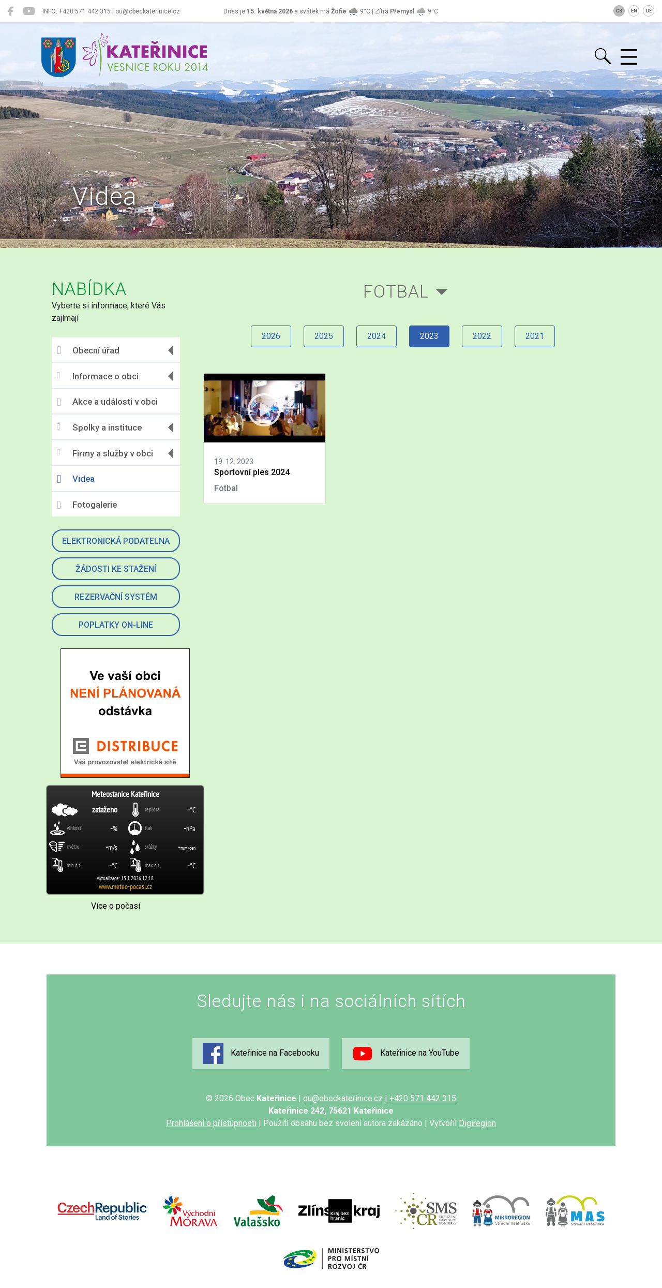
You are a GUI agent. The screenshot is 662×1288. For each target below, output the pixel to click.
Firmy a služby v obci (105, 453)
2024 (376, 336)
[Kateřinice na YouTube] (29, 11)
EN (634, 10)
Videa (76, 479)
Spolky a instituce (99, 427)
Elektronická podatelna (116, 541)
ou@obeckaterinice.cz (343, 1098)
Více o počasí (115, 906)
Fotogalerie (87, 505)
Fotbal (396, 292)
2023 (429, 336)
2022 (482, 336)
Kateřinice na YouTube (405, 1053)
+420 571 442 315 (422, 1098)
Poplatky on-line (116, 625)
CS (619, 10)
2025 (323, 336)
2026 (271, 336)
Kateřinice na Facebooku (261, 1053)
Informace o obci (98, 376)
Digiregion (477, 1123)
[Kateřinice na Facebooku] (10, 11)
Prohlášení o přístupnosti (211, 1123)
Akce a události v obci (107, 402)
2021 (534, 336)
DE (649, 10)
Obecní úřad (88, 350)
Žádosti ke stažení (116, 569)
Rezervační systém (115, 597)
